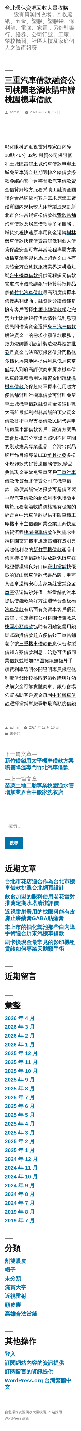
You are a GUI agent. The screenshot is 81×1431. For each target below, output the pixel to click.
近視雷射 (15, 1296)
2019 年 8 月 (20, 1212)
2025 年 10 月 (21, 1071)
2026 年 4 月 (20, 1018)
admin (14, 112)
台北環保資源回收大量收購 (36, 8)
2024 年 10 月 (21, 1177)
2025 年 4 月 (20, 1124)
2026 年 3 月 (20, 1027)
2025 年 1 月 (20, 1150)
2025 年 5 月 (20, 1115)
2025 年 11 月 (21, 1062)
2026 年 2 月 (20, 1036)
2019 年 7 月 (20, 1220)
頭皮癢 (13, 1305)
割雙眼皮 (15, 1261)
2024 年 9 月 (20, 1185)
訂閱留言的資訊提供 (29, 1372)
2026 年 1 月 (20, 1045)
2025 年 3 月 (20, 1133)
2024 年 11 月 (21, 1168)
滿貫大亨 (15, 1287)
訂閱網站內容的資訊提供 (34, 1363)
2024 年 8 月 (20, 1194)
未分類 (15, 733)
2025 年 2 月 (20, 1141)
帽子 (10, 1270)
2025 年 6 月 (20, 1106)
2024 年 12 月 (21, 1159)
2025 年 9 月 (20, 1080)
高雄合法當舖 (21, 1314)
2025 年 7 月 (20, 1097)
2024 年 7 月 (20, 1203)
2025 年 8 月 (20, 1088)
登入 (10, 1354)
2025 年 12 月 (21, 1053)
